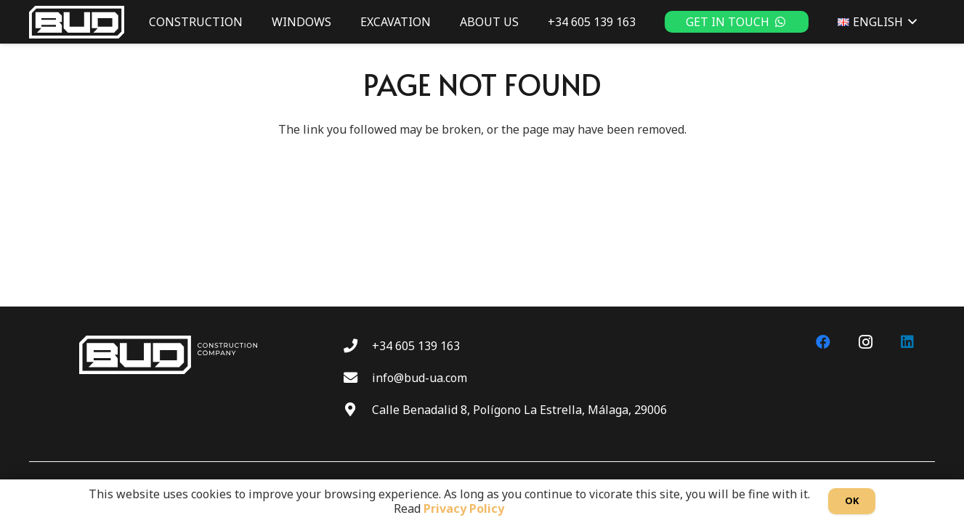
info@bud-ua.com (419, 378)
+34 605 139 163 (416, 346)
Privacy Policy (464, 508)
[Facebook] (823, 342)
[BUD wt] (76, 22)
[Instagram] (865, 342)
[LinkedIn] (907, 342)
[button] (910, 22)
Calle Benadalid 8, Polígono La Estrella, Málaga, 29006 (519, 410)
